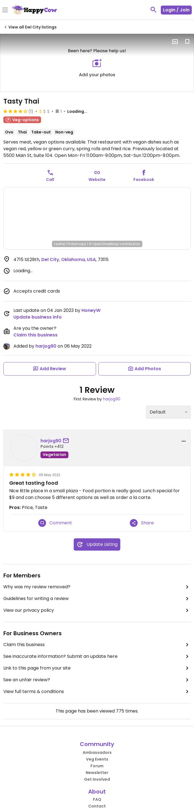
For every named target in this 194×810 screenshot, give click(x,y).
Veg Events (97, 759)
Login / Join (176, 10)
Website (97, 179)
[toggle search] (154, 10)
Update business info (37, 317)
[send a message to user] (67, 441)
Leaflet (59, 244)
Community (97, 744)
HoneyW (91, 310)
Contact (97, 806)
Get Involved (97, 779)
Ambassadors (97, 752)
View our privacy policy (97, 610)
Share (142, 523)
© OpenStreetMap (104, 244)
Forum (97, 766)
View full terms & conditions (97, 691)
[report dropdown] (183, 441)
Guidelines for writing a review (97, 598)
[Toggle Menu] (5, 10)
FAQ (97, 799)
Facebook (143, 179)
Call (50, 179)
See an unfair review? (97, 680)
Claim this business (35, 335)
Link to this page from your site (97, 668)
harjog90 (45, 346)
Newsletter (97, 772)
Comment (55, 523)
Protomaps (77, 244)
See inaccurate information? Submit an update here (97, 656)
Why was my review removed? (97, 587)
